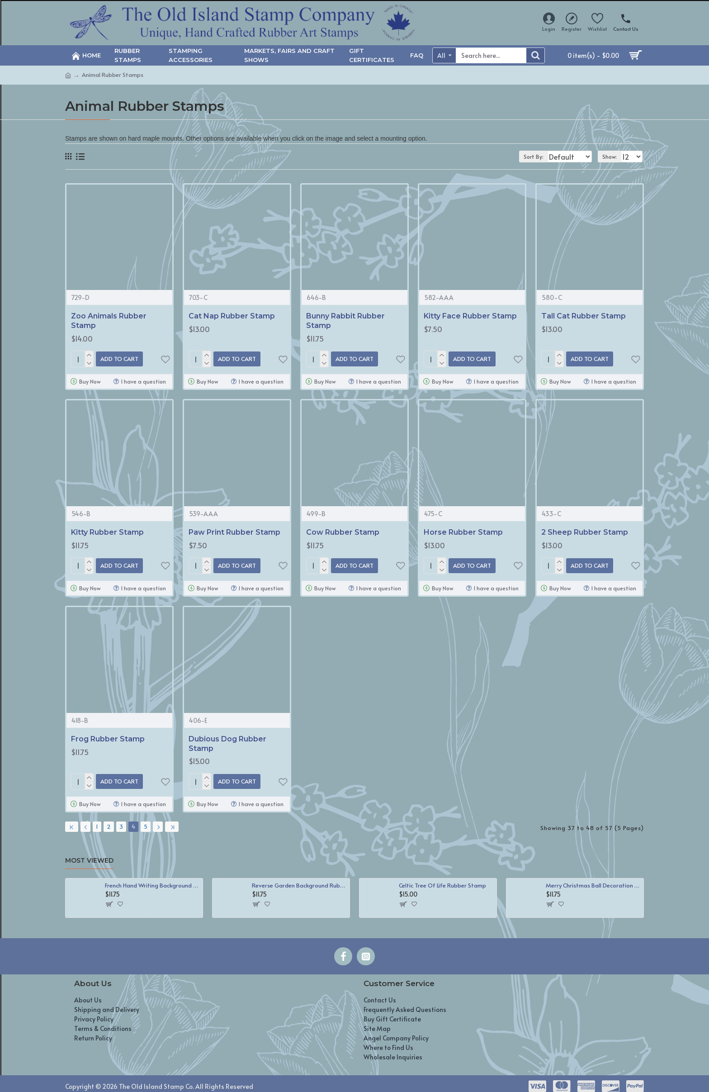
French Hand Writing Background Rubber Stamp (152, 878)
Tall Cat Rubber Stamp (583, 316)
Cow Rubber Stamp (342, 530)
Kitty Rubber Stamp (107, 530)
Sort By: (528, 156)
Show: (612, 156)
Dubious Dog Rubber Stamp (227, 740)
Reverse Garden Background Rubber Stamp (299, 878)
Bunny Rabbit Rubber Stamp (345, 321)
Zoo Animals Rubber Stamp (109, 321)
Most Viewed (89, 853)
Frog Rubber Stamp (108, 735)
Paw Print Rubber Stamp (234, 530)
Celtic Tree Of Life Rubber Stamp (442, 878)
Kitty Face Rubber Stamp (470, 316)
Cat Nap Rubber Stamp (232, 316)
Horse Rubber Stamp (463, 530)
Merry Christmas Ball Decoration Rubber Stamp (593, 878)
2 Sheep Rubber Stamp (584, 530)
